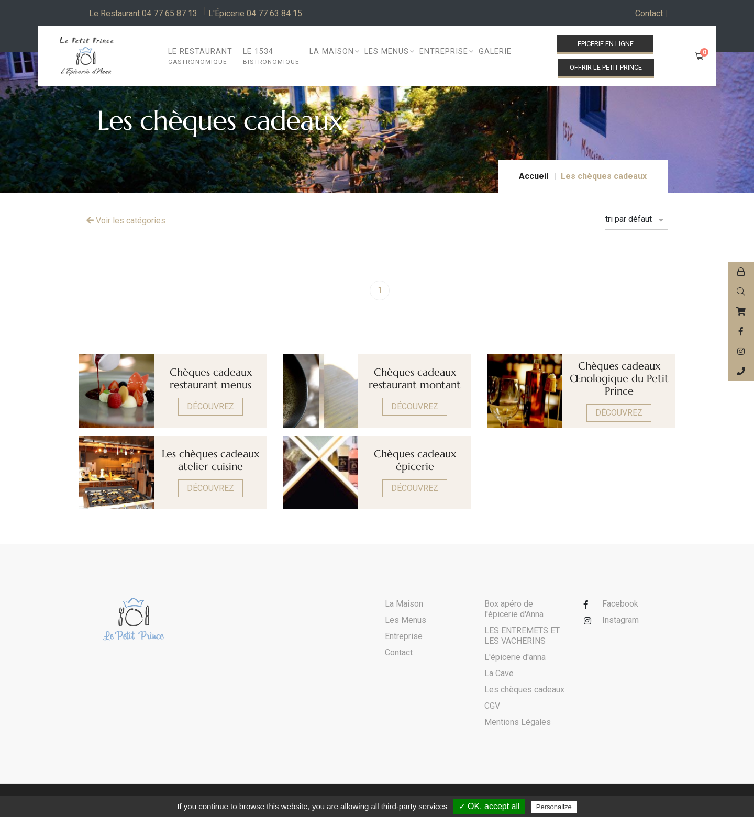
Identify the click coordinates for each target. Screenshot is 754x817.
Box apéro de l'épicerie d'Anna (514, 609)
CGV (492, 706)
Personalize (554, 807)
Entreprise (404, 636)
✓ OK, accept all (489, 806)
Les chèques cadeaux (524, 690)
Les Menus (405, 620)
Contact (651, 13)
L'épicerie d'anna (515, 657)
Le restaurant (200, 56)
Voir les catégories (125, 221)
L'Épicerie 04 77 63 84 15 (255, 13)
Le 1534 (271, 56)
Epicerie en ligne (606, 44)
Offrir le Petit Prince (606, 67)
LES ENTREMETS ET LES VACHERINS (522, 635)
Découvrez (210, 406)
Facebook (620, 604)
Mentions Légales (517, 722)
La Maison (404, 604)
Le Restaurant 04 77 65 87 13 (143, 13)
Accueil (533, 176)
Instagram (620, 620)
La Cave (499, 673)
